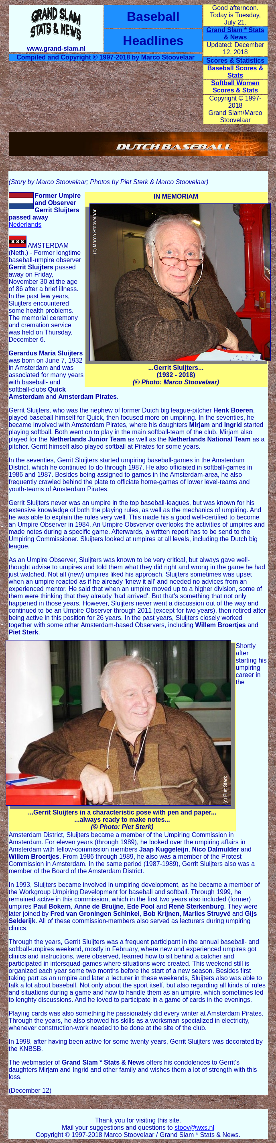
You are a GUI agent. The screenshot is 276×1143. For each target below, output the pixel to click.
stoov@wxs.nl (194, 1127)
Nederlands (25, 224)
